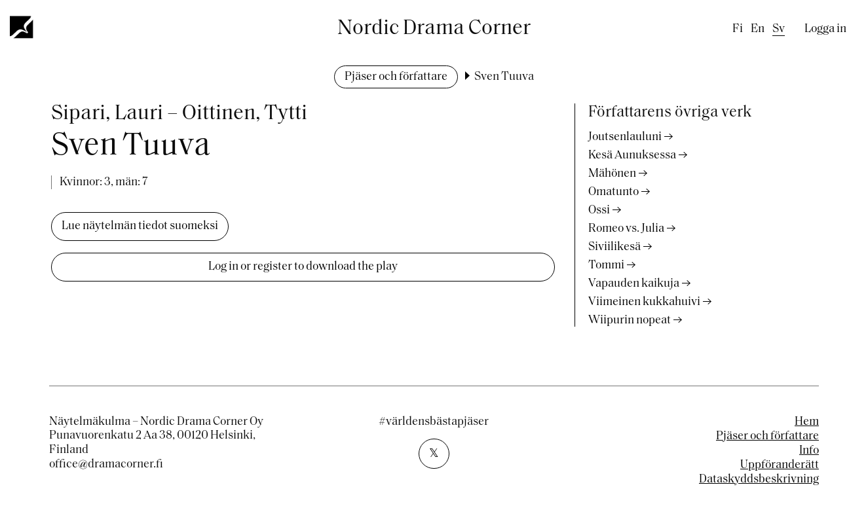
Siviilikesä (614, 247)
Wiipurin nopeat (629, 320)
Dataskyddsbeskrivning (759, 479)
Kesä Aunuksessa (632, 155)
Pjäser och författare (396, 77)
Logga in (825, 29)
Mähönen (612, 174)
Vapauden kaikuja (633, 284)
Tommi (606, 265)
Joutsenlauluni (625, 137)
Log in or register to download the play (303, 267)
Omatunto (613, 192)
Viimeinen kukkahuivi (644, 302)
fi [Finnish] (737, 29)
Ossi (599, 210)
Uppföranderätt (779, 465)
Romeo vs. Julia (626, 229)
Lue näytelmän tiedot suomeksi (140, 226)
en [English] (757, 29)
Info (809, 451)
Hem (807, 422)
